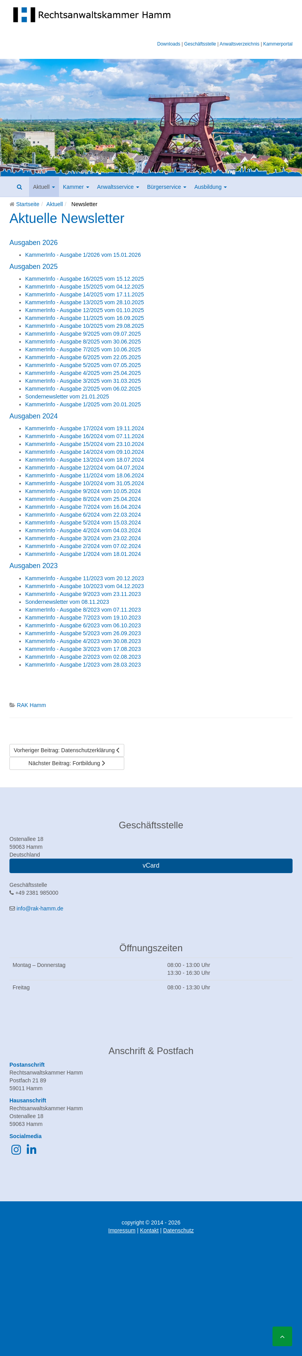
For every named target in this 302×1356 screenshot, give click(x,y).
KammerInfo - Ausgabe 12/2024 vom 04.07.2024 (84, 467)
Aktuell (44, 187)
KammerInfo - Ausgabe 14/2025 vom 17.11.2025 (84, 294)
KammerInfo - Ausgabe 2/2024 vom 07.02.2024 (83, 546)
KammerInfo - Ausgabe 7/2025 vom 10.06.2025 (83, 349)
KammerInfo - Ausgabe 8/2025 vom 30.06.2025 (83, 341)
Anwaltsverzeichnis (240, 44)
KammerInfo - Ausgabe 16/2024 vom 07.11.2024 (84, 436)
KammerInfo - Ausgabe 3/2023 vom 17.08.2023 (83, 649)
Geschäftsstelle (200, 44)
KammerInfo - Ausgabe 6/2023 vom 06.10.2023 (83, 625)
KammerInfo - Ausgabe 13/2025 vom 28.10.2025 (84, 302)
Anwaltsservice (118, 187)
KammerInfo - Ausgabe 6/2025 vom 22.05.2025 (83, 357)
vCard (151, 865)
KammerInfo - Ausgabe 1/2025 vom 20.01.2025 (83, 404)
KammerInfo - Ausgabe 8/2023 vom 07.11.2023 (83, 610)
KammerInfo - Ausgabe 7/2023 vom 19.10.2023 (83, 617)
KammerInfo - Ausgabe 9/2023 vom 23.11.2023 (83, 594)
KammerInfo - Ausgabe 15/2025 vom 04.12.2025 (84, 286)
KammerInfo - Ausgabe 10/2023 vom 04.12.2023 (84, 586)
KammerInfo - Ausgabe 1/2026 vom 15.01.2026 (83, 255)
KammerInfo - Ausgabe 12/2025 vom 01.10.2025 (84, 310)
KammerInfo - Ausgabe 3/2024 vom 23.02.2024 (83, 538)
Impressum (121, 1230)
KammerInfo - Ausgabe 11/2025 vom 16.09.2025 (84, 318)
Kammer (76, 187)
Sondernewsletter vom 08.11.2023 (67, 602)
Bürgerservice (166, 187)
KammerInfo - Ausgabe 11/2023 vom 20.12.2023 (84, 578)
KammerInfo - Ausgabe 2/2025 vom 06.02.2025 (83, 389)
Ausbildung (210, 187)
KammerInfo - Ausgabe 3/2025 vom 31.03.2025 (83, 381)
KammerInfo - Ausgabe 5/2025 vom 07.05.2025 (83, 365)
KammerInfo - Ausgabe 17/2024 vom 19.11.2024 (84, 428)
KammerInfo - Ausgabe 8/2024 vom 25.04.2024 (83, 499)
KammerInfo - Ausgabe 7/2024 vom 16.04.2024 (83, 507)
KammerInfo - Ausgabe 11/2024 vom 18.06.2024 (84, 475)
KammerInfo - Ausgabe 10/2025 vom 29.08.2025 (84, 326)
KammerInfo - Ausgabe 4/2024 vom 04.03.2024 (83, 530)
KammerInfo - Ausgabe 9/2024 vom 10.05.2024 (83, 491)
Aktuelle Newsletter (66, 218)
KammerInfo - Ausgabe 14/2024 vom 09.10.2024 (84, 452)
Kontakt (149, 1230)
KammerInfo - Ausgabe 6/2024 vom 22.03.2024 (83, 515)
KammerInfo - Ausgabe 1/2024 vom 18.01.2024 (83, 554)
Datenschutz (178, 1230)
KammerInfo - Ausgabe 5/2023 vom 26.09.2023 (83, 633)
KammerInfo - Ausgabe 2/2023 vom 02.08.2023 (83, 657)
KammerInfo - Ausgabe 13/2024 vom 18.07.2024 (84, 460)
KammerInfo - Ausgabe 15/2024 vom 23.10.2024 (84, 444)
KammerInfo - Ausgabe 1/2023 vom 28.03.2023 (83, 665)
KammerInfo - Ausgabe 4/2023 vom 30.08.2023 (83, 641)
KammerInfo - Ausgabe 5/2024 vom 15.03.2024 (83, 522)
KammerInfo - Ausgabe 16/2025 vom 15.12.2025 (84, 279)
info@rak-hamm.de (40, 908)
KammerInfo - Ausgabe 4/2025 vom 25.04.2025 (83, 373)
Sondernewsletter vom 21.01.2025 (67, 396)
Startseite (27, 204)
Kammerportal (278, 44)
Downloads (168, 44)
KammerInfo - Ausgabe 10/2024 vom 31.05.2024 (84, 483)
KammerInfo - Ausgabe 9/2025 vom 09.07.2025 (83, 334)
